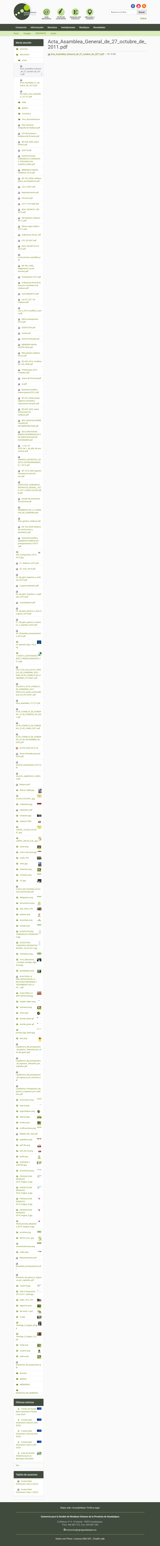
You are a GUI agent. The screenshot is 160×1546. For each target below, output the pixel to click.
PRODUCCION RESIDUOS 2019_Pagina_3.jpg (29, 1179)
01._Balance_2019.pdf (27, 563)
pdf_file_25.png (30, 1151)
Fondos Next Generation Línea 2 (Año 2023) (26, 1445)
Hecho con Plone (64, 1538)
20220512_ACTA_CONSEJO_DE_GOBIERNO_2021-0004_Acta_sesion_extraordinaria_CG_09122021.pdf (28, 689)
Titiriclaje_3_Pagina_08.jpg (29, 1325)
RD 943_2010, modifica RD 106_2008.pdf (29, 362)
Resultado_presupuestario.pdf (28, 1266)
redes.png (30, 1252)
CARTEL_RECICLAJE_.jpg (29, 839)
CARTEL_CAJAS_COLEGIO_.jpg (29, 830)
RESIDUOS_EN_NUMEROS (27, 1393)
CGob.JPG (30, 858)
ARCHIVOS (40, 33)
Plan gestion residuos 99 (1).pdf (29, 219)
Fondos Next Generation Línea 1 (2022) (27, 1490)
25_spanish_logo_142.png (29, 644)
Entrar (143, 18)
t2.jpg (30, 1317)
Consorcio (21, 27)
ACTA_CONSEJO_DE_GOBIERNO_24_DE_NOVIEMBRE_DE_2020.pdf (28, 738)
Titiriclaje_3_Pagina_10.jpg (29, 1336)
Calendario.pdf (24, 810)
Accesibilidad (78, 1507)
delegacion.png (30, 897)
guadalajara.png (30, 971)
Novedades (99, 27)
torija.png (30, 1346)
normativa (26, 114)
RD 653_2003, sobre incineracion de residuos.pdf (28, 412)
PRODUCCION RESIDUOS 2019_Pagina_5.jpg (29, 1201)
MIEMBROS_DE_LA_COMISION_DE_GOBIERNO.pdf (29, 510)
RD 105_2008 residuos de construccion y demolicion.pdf (29, 529)
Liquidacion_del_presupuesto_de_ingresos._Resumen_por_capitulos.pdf (28, 1062)
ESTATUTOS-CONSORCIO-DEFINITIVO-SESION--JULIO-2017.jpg (29, 945)
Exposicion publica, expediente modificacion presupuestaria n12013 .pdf (28, 542)
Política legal (93, 1507)
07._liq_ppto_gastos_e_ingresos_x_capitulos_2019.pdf (28, 622)
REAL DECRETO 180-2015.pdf (28, 210)
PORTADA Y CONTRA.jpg (29, 1163)
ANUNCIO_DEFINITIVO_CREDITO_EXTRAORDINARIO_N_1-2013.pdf (29, 461)
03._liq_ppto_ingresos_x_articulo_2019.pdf (28, 577)
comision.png (30, 875)
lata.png (30, 1039)
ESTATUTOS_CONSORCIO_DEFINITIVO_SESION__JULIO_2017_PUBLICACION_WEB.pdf (29, 487)
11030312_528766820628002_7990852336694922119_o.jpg (29, 657)
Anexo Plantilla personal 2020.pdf (28, 755)
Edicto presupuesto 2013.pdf (28, 320)
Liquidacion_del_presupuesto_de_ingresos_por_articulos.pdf (28, 1076)
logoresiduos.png (30, 1111)
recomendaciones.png (29, 1245)
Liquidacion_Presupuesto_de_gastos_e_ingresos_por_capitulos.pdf (28, 1090)
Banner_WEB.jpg (30, 791)
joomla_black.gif (30, 1018)
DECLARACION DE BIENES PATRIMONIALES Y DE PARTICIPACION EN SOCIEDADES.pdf (29, 436)
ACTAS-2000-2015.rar (27, 748)
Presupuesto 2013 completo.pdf (27, 371)
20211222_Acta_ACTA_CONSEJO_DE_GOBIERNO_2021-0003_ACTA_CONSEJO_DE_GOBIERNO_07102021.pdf (28, 672)
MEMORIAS (24, 1384)
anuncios (23, 49)
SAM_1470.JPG (30, 1300)
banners (23, 1373)
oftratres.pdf (25, 198)
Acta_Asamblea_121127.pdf (28, 702)
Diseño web (99, 1538)
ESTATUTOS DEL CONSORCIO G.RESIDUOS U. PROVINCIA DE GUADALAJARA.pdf (29, 160)
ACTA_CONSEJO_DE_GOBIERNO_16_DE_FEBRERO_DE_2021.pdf (28, 713)
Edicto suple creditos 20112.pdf (28, 227)
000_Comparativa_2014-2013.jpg (29, 555)
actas (53, 33)
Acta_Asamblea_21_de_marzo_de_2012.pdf (30, 83)
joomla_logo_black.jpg (29, 1031)
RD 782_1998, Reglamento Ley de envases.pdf (26, 268)
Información (37, 27)
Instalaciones (68, 27)
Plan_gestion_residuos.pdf (29, 519)
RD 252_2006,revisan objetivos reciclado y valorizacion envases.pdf (29, 401)
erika (23, 102)
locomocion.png (30, 1099)
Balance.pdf (23, 784)
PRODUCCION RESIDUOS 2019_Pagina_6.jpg (29, 1213)
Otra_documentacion (30, 119)
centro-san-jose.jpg (30, 852)
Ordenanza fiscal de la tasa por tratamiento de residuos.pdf (29, 285)
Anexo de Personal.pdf (29, 378)
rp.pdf (22, 384)
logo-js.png (30, 1105)
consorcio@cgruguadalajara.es (81, 1530)
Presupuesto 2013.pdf (29, 277)
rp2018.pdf (24, 150)
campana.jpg (30, 815)
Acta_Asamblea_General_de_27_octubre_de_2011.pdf (76, 54)
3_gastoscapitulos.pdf (27, 586)
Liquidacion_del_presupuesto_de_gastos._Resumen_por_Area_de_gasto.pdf (28, 1048)
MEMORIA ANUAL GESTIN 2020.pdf (27, 345)
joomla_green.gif (30, 1024)
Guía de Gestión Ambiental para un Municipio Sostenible (25, 1456)
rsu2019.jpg (30, 1285)
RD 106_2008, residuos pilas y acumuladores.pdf (29, 179)
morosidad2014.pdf (28, 294)
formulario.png (30, 953)
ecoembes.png (30, 920)
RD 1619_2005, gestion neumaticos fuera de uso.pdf (29, 473)
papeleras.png (30, 1139)
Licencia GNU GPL (83, 1538)
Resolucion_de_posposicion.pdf (28, 1365)
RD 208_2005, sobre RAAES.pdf (28, 143)
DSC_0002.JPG (30, 908)
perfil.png (30, 1157)
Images (27, 33)
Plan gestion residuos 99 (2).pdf (29, 354)
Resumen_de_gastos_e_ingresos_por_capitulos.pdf (28, 1277)
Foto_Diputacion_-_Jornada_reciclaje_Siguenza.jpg (29, 962)
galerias (23, 1379)
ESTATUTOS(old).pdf (28, 339)
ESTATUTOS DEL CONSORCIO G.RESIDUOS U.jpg (29, 934)
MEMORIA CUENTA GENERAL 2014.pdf (28, 171)
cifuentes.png (30, 870)
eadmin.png (30, 915)
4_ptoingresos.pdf (25, 602)
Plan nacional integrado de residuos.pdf (29, 126)
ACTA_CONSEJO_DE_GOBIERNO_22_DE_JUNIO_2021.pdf (28, 726)
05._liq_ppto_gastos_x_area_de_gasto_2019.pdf (28, 611)
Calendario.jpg (30, 804)
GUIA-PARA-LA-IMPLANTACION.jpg (29, 994)
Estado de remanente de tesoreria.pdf (29, 500)
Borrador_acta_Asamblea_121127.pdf (30, 94)
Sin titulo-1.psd (30, 1312)
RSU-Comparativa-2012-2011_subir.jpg (29, 1292)
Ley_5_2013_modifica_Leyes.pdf (29, 311)
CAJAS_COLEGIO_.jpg (29, 797)
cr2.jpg (30, 881)
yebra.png (30, 1357)
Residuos (84, 27)
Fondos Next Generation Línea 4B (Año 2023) (27, 1434)
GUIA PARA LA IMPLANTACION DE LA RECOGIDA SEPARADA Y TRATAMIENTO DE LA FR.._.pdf (26, 982)
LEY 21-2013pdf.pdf (28, 204)
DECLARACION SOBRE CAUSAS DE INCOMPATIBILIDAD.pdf (29, 423)
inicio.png (30, 1013)
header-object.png (30, 1001)
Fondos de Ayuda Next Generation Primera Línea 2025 (26, 1411)
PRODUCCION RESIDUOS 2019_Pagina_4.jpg (29, 1190)
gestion (24, 108)
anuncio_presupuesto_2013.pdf (28, 765)
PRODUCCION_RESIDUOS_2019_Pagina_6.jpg (29, 1224)
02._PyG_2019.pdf (25, 569)
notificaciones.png (30, 1128)
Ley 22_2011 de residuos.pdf (26, 300)
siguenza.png (30, 1306)
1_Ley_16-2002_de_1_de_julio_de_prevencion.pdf (29, 448)
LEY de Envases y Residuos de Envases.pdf (28, 134)
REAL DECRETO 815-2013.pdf (28, 247)
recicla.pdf (24, 333)
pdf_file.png (30, 1146)
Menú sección (23, 42)
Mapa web (65, 1507)
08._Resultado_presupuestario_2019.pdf (28, 633)
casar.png (30, 847)
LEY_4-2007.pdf (26, 187)
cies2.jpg (30, 864)
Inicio (16, 33)
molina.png (30, 1123)
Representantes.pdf (28, 192)
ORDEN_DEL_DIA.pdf (27, 1134)
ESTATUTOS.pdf (26, 327)
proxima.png (30, 1232)
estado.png (30, 925)
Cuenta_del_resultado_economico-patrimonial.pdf (28, 889)
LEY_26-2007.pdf (27, 240)
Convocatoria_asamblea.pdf (29, 257)
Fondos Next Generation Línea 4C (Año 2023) (27, 1423)
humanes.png (30, 1008)
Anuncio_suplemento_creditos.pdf (28, 776)
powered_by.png (30, 1170)
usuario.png (30, 1351)
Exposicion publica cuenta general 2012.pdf (28, 391)
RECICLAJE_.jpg (30, 1239)
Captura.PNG (30, 822)
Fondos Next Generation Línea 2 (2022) (27, 1482)
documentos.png (30, 904)
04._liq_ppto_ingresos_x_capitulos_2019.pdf (28, 594)
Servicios (52, 27)
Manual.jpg (30, 1116)
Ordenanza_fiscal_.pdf (29, 235)
